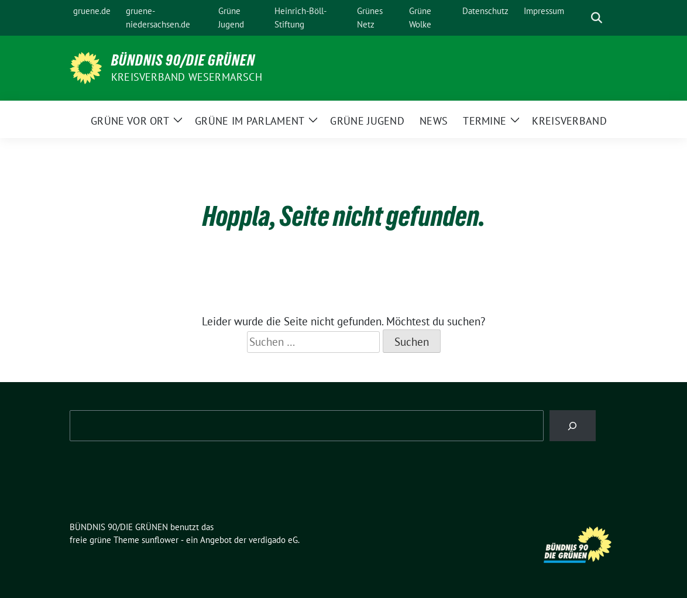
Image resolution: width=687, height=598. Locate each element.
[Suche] (580, 18)
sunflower (160, 539)
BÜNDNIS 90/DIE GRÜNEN (183, 60)
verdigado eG (273, 539)
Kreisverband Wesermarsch (186, 77)
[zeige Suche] (596, 18)
